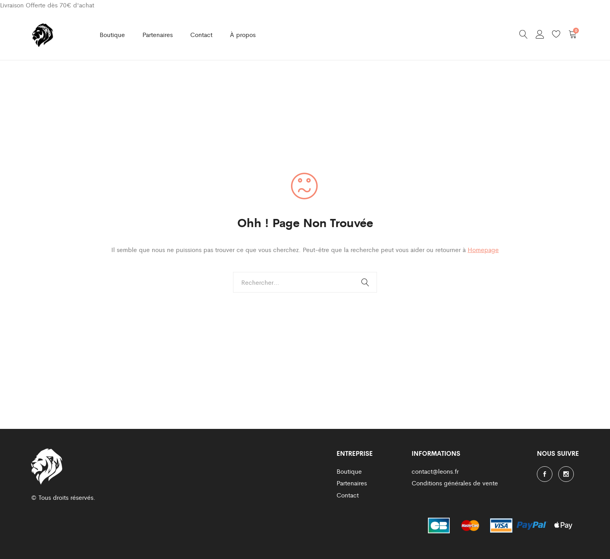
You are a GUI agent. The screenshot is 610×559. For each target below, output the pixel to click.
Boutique (112, 34)
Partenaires (157, 34)
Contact (201, 34)
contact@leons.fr (435, 471)
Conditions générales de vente (455, 482)
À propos (243, 34)
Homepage (483, 249)
